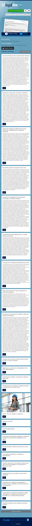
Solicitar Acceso (7, 48)
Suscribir (12, 14)
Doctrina (25, 33)
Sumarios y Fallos (13, 33)
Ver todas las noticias (25, 51)
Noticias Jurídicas (26, 14)
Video (21, 14)
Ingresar (7, 14)
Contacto (17, 14)
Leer (4, 88)
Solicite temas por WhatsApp (16, 11)
